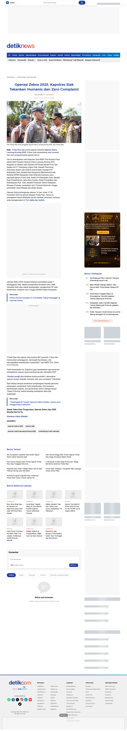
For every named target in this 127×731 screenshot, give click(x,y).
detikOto (40, 706)
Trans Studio (70, 703)
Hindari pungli (14, 376)
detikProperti (41, 709)
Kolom (67, 55)
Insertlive (108, 695)
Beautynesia (109, 698)
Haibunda (108, 692)
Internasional (43, 55)
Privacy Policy (90, 703)
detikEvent (69, 695)
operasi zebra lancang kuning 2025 (22, 431)
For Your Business (72, 715)
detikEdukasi (41, 689)
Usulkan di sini (103, 232)
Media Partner (90, 698)
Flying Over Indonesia (73, 712)
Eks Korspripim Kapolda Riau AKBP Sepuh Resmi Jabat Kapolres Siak (23, 456)
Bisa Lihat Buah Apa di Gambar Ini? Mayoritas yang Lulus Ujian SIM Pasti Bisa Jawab (15, 508)
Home (14, 55)
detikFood (53, 689)
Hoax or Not (42, 60)
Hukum (53, 55)
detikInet (40, 695)
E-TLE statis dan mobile (34, 200)
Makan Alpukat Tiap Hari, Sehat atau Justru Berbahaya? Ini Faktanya (54, 507)
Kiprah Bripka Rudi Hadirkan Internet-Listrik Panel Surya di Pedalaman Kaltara (109, 239)
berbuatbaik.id (71, 686)
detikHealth (54, 692)
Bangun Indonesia (92, 60)
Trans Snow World (72, 700)
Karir (87, 692)
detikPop (53, 709)
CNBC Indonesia (110, 689)
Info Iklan (88, 700)
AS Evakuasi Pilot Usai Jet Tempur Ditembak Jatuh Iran (104, 279)
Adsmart (12, 60)
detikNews (11, 77)
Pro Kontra (86, 55)
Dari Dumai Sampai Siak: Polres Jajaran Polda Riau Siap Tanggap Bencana (24, 463)
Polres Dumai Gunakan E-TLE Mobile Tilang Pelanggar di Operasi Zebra (35, 299)
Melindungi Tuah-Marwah (73, 60)
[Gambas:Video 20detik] (17, 416)
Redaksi (88, 686)
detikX (60, 55)
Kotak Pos (89, 695)
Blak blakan (76, 55)
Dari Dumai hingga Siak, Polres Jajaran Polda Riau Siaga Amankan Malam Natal (62, 456)
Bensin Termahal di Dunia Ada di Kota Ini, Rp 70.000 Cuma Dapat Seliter (72, 507)
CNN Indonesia (110, 686)
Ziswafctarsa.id (71, 709)
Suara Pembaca (55, 60)
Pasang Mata (70, 689)
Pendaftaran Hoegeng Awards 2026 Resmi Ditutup (109, 251)
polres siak (30, 426)
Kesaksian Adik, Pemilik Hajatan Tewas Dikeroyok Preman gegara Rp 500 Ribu (104, 305)
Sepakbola (40, 703)
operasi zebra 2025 (15, 426)
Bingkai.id (69, 706)
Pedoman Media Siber (93, 689)
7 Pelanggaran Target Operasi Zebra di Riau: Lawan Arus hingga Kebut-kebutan (35, 403)
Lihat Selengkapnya (102, 263)
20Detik (52, 700)
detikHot (40, 698)
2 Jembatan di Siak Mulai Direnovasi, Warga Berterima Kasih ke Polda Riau (62, 463)
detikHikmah (54, 706)
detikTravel (54, 686)
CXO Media (108, 703)
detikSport (40, 700)
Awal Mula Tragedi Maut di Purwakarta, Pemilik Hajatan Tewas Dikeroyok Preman (34, 508)
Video (109, 55)
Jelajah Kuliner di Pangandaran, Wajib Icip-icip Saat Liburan (34, 533)
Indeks (116, 55)
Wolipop (53, 695)
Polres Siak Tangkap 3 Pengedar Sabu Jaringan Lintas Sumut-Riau (63, 470)
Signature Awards (72, 698)
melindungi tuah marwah (49, 431)
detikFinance (41, 692)
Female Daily (109, 700)
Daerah (32, 60)
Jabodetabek (31, 55)
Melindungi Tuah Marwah (26, 77)
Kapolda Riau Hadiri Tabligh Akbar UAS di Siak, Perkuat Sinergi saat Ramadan (24, 470)
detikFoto (53, 703)
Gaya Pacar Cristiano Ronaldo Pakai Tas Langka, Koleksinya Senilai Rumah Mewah (15, 535)
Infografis (96, 55)
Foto (104, 55)
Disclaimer (89, 706)
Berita (21, 55)
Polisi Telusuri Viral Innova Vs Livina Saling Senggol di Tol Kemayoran (105, 313)
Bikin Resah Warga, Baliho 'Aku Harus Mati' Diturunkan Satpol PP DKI (104, 287)
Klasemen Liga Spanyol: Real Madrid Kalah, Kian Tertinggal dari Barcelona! (54, 534)
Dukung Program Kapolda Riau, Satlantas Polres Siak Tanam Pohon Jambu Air (22, 477)
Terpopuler (21, 60)
